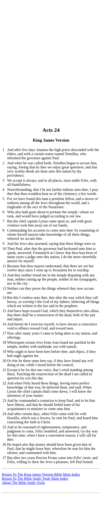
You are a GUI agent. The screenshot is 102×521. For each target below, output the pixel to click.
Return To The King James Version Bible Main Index (41, 474)
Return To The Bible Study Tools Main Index (35, 479)
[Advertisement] (51, 53)
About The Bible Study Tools (23, 483)
